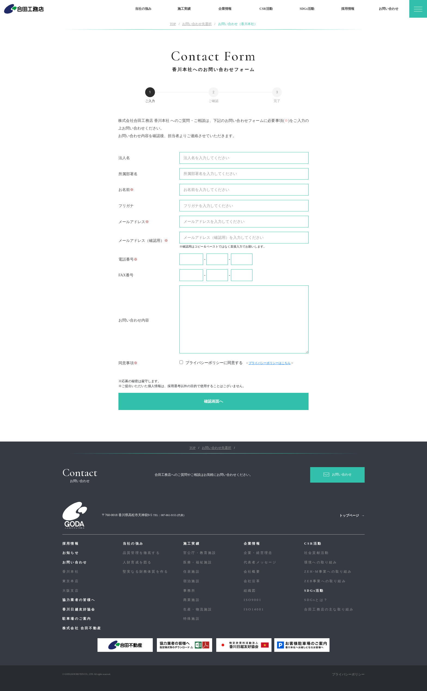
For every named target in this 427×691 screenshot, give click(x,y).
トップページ (349, 515)
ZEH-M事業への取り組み (328, 571)
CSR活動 (266, 9)
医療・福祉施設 (197, 562)
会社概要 (252, 571)
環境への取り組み (320, 562)
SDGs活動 (307, 9)
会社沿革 (252, 581)
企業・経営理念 (258, 553)
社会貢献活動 (316, 553)
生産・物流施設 (197, 609)
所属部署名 (128, 174)
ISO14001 (254, 609)
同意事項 (126, 363)
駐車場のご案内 (76, 619)
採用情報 (347, 9)
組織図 (250, 591)
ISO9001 (253, 600)
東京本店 (70, 581)
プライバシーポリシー (348, 674)
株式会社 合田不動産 (81, 628)
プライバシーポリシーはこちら (270, 363)
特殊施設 (191, 619)
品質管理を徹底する (141, 553)
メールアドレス (131, 222)
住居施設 (191, 571)
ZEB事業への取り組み (325, 581)
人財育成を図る (137, 562)
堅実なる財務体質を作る (145, 571)
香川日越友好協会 (79, 609)
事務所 (189, 591)
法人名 (124, 158)
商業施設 (191, 600)
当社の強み (143, 9)
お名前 (124, 190)
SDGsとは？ (316, 600)
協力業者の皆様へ (79, 600)
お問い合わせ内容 (133, 320)
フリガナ (126, 206)
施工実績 (184, 9)
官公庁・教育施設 (199, 553)
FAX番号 (125, 275)
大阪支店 (70, 591)
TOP (173, 24)
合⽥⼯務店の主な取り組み (329, 609)
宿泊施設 (191, 581)
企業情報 (224, 9)
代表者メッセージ (260, 562)
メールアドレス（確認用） (141, 241)
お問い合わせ (388, 9)
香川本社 (70, 571)
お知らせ (70, 553)
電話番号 (126, 259)
